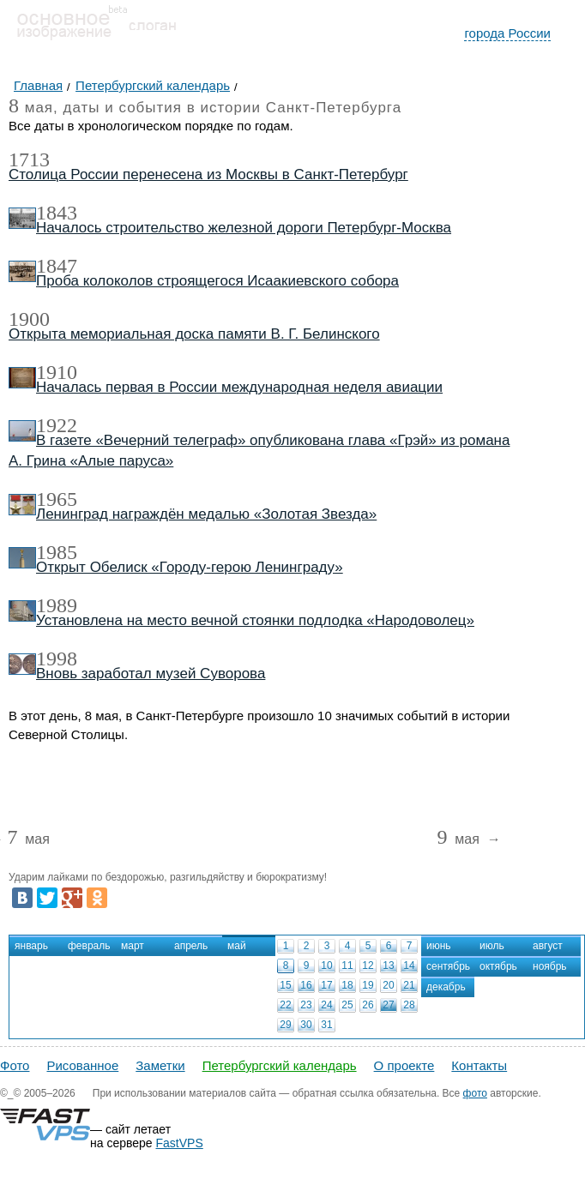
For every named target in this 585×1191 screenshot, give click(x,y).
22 (285, 1005)
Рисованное (82, 1065)
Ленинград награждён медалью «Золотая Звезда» (206, 514)
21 (408, 985)
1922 (56, 425)
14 (408, 965)
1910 (56, 372)
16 (305, 985)
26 (367, 1005)
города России (507, 33)
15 (285, 985)
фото (475, 1093)
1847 (56, 266)
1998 (56, 658)
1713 (29, 159)
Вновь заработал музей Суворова (150, 673)
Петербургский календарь (279, 1065)
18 (347, 985)
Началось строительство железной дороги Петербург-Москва (243, 228)
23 (305, 1005)
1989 (56, 605)
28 (408, 1005)
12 (367, 965)
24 (326, 1005)
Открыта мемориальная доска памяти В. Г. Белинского (194, 334)
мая (28, 840)
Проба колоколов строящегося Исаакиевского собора (217, 281)
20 (388, 985)
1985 (56, 552)
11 (347, 965)
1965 (56, 499)
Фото (14, 1065)
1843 (56, 213)
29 (285, 1025)
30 (305, 1025)
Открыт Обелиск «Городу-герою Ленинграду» (189, 567)
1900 (29, 319)
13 (388, 965)
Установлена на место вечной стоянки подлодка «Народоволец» (255, 620)
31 (326, 1025)
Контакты (479, 1065)
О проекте (404, 1065)
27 (388, 1005)
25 (347, 1005)
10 (326, 965)
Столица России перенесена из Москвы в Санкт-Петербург (208, 174)
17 (326, 985)
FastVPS (179, 1143)
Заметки (160, 1065)
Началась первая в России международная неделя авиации (239, 387)
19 (367, 985)
